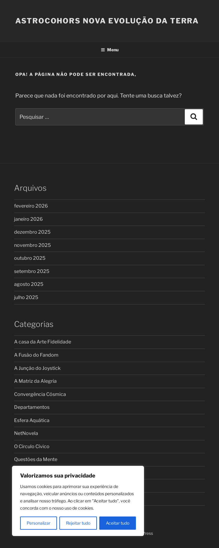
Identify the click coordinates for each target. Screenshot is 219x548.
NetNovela (26, 433)
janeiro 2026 (28, 219)
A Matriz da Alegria (35, 381)
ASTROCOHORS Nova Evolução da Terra (107, 20)
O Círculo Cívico (32, 446)
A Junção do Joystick (37, 368)
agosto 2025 (28, 284)
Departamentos (32, 407)
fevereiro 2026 (31, 206)
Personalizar (38, 523)
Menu (109, 49)
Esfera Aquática (32, 420)
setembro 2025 (31, 271)
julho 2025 (26, 297)
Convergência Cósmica (40, 394)
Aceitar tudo (117, 523)
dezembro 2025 (32, 232)
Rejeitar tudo (78, 523)
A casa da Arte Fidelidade (42, 342)
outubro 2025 (29, 258)
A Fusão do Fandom (36, 355)
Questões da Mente (35, 459)
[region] (78, 501)
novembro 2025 (32, 245)
